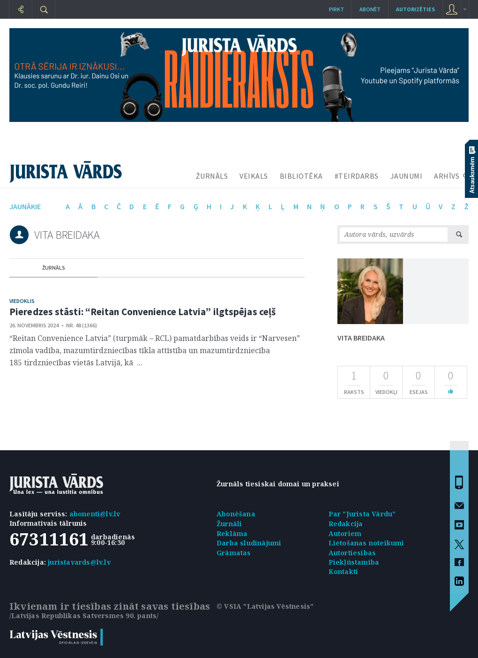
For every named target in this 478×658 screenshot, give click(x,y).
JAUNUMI (406, 176)
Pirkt (336, 9)
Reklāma (232, 533)
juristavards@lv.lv (79, 562)
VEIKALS (253, 176)
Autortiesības (352, 552)
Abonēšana (236, 513)
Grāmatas (234, 552)
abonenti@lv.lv (94, 513)
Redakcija (346, 523)
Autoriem (345, 533)
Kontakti (343, 571)
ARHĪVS (446, 176)
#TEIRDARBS (357, 176)
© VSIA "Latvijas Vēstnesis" (265, 606)
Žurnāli (229, 523)
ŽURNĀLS (212, 176)
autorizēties (415, 9)
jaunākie (25, 206)
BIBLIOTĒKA (301, 176)
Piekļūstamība (354, 562)
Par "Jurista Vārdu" (362, 513)
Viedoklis (22, 300)
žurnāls (53, 267)
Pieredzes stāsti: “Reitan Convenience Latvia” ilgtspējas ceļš (142, 311)
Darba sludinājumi (249, 542)
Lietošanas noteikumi (366, 542)
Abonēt (370, 9)
